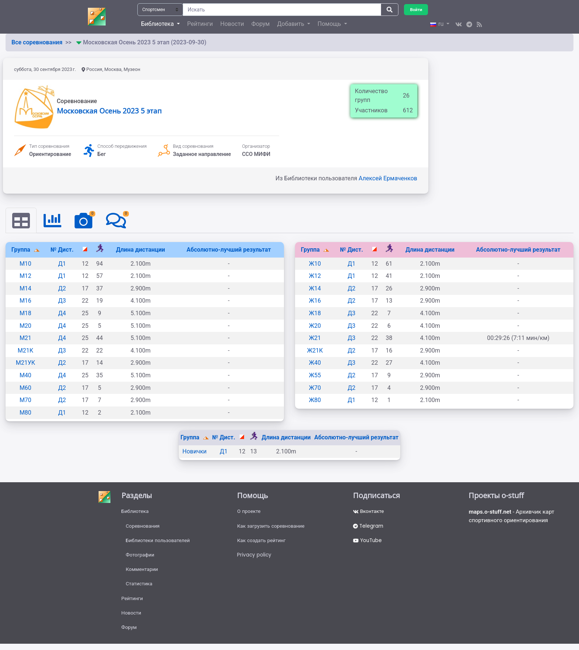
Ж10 (315, 264)
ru (437, 23)
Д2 (62, 288)
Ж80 (315, 400)
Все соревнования (36, 42)
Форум (260, 23)
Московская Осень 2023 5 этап (109, 111)
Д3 (62, 300)
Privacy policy (254, 557)
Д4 (62, 313)
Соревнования (143, 527)
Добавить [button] (291, 23)
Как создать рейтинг (262, 542)
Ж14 (315, 288)
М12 (25, 276)
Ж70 (315, 387)
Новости (232, 23)
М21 (25, 338)
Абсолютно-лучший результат (228, 249)
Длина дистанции (140, 249)
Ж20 (315, 325)
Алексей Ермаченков (388, 178)
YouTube (368, 542)
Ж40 (315, 363)
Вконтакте (369, 512)
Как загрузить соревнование (272, 527)
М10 (25, 264)
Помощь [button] (330, 23)
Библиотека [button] (158, 23)
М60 (25, 387)
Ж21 (315, 338)
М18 (25, 313)
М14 (25, 288)
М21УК (25, 363)
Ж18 (315, 313)
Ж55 (315, 375)
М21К (25, 350)
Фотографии (141, 557)
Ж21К (315, 350)
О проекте (249, 512)
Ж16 (315, 300)
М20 (25, 325)
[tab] (21, 221)
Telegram (369, 527)
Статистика (140, 588)
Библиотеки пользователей (159, 542)
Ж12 (315, 276)
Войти (416, 9)
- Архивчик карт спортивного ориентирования (513, 517)
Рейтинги (200, 23)
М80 (25, 412)
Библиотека (135, 512)
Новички (194, 451)
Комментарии (143, 572)
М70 (25, 400)
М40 (25, 375)
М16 (25, 300)
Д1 (62, 264)
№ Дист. (62, 249)
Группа (21, 249)
